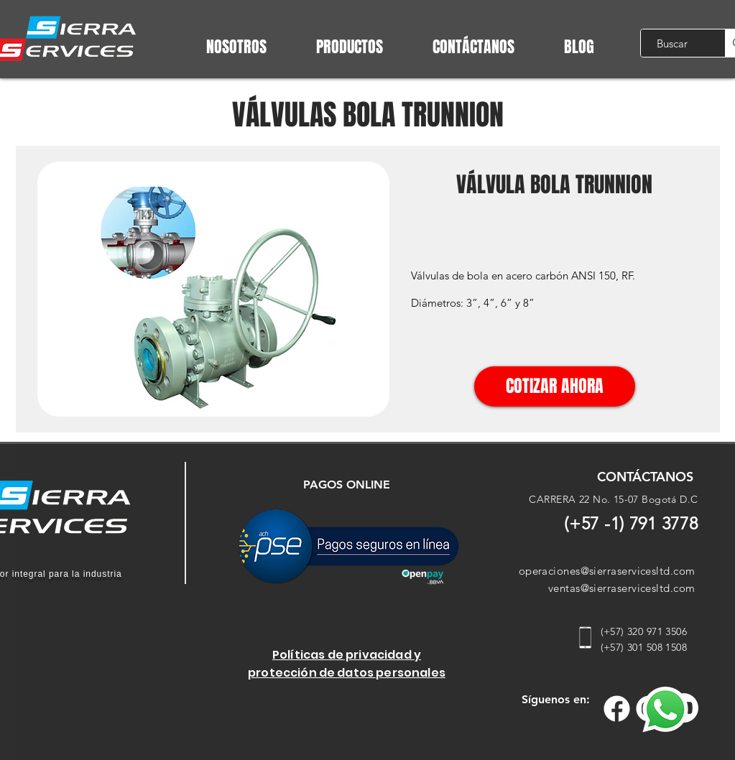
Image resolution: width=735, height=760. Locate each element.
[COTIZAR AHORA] (554, 386)
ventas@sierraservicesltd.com (621, 588)
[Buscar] (672, 43)
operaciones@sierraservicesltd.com (607, 571)
